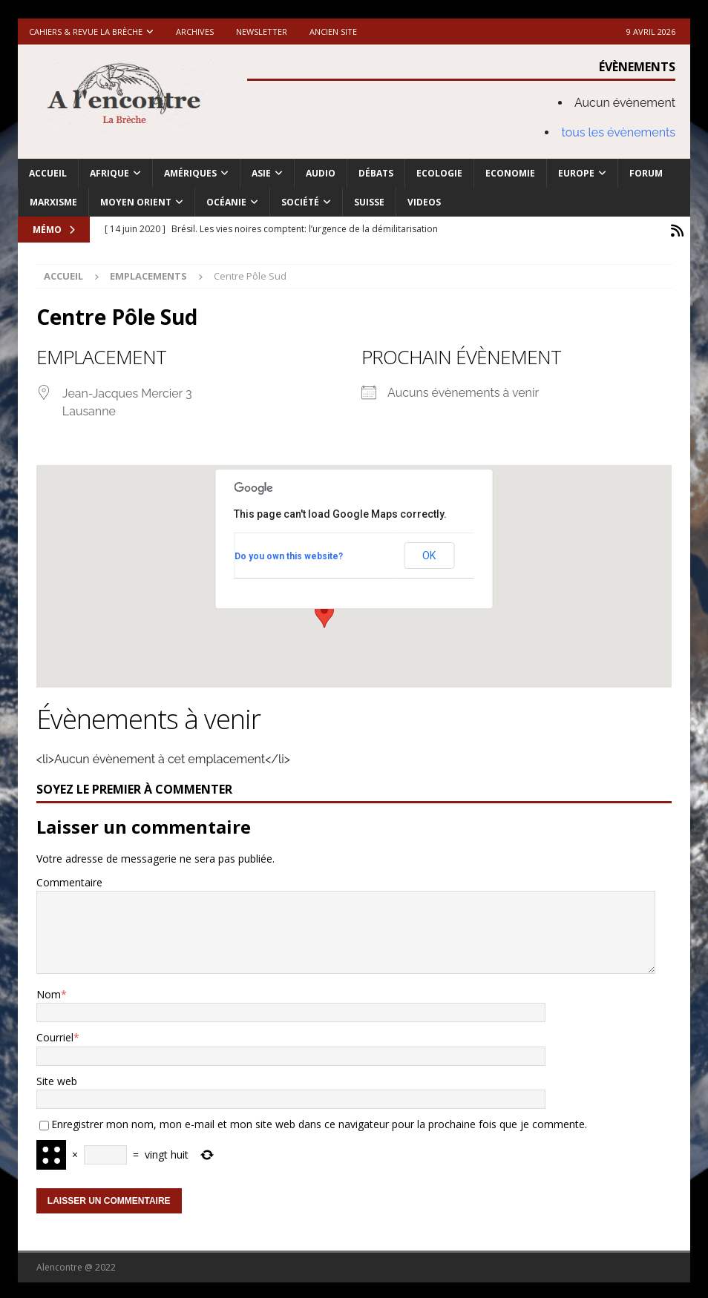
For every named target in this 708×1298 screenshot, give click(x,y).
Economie (510, 173)
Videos (424, 202)
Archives (195, 31)
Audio (320, 173)
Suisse (369, 202)
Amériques (190, 173)
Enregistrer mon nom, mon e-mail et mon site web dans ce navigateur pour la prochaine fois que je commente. (319, 1121)
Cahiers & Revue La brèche (85, 31)
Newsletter (261, 31)
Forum (646, 173)
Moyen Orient (135, 202)
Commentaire (69, 879)
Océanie (226, 202)
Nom (48, 991)
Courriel (54, 1034)
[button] (324, 611)
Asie (261, 173)
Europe (576, 173)
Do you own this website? (289, 553)
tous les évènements (618, 132)
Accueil (48, 173)
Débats (375, 173)
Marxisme (53, 202)
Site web (56, 1078)
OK (429, 553)
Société (300, 202)
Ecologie (439, 173)
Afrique (109, 173)
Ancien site (333, 31)
